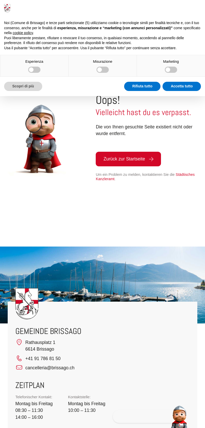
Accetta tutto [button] (182, 86)
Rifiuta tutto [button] (142, 86)
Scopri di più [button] (23, 86)
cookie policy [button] (23, 33)
